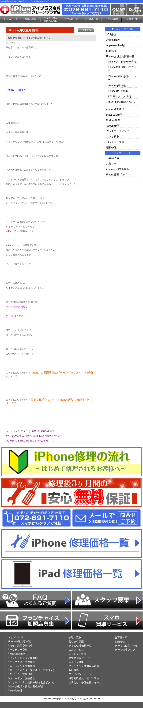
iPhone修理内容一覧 (19, 641)
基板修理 (111, 147)
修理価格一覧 (91, 19)
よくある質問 (111, 19)
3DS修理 (111, 34)
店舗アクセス (76, 649)
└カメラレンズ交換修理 (21, 666)
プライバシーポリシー (81, 674)
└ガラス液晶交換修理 (20, 645)
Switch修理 (112, 125)
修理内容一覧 (71, 19)
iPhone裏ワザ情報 (118, 91)
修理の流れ (30, 19)
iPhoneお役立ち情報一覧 (120, 56)
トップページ (10, 19)
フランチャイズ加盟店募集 (83, 666)
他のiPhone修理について (122, 102)
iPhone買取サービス (80, 658)
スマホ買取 (112, 136)
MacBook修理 (114, 114)
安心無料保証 (76, 641)
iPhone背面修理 (115, 109)
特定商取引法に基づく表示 (83, 678)
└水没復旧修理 (16, 653)
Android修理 (113, 40)
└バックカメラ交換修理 (21, 662)
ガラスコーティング (117, 131)
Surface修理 (113, 120)
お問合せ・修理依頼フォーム (85, 682)
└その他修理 (15, 690)
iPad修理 (111, 51)
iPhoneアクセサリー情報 (122, 61)
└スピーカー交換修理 (20, 674)
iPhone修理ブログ (116, 174)
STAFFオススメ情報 (119, 96)
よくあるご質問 (77, 653)
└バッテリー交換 (17, 649)
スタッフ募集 (76, 662)
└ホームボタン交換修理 (21, 678)
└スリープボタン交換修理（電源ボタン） (32, 682)
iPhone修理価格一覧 (80, 645)
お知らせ (111, 163)
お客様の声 (132, 19)
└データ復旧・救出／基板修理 (25, 686)
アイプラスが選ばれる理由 (50, 19)
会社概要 (73, 670)
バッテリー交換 (115, 142)
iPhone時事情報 (117, 85)
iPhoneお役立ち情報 (117, 169)
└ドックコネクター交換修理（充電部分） (32, 670)
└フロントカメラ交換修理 (23, 658)
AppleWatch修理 (115, 45)
